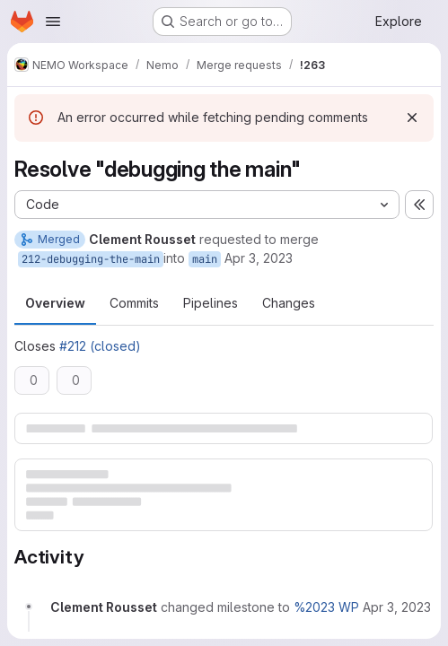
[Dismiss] (412, 117)
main (204, 259)
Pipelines (210, 302)
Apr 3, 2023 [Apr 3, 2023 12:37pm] (258, 258)
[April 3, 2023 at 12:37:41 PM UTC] (397, 607)
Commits (134, 302)
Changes (288, 302)
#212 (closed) (100, 346)
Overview (55, 302)
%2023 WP (326, 607)
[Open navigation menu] (53, 21)
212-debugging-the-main (91, 259)
